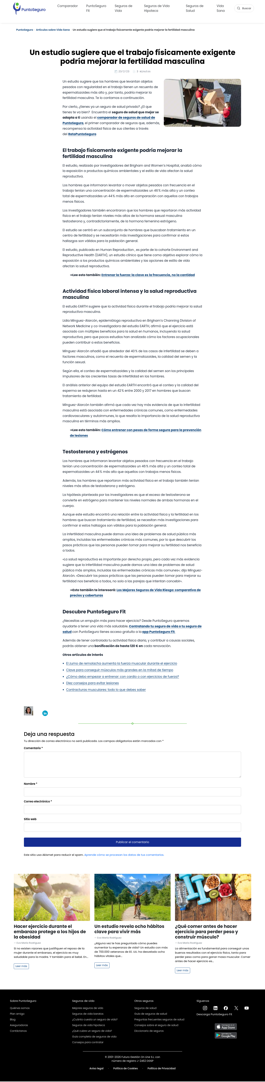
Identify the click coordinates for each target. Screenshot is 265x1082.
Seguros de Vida (123, 7)
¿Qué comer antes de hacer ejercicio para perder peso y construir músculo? (206, 932)
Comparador (67, 5)
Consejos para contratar (87, 1043)
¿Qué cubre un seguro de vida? (92, 1031)
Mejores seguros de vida (87, 1008)
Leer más (21, 967)
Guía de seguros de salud (150, 1014)
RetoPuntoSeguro (82, 134)
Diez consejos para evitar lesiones (92, 683)
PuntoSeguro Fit (96, 7)
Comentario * (33, 749)
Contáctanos (18, 1031)
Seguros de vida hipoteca (88, 1026)
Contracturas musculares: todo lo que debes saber (106, 690)
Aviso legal (96, 1069)
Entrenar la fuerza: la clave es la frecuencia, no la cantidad (148, 275)
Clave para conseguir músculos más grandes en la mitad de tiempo (119, 670)
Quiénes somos (20, 1008)
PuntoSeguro (24, 30)
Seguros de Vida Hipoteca (157, 7)
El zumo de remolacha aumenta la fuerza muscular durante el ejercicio (121, 664)
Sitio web (30, 820)
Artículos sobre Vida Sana (53, 30)
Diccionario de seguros (149, 1031)
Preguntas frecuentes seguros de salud (159, 1020)
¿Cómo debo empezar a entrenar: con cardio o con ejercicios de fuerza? (122, 677)
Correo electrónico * (38, 802)
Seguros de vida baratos (87, 1014)
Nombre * (30, 784)
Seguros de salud (145, 1008)
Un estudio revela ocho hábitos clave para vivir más (129, 929)
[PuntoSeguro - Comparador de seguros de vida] (29, 7)
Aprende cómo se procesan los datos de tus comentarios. (124, 855)
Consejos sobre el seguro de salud (156, 1026)
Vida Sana (221, 7)
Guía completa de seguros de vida (94, 1037)
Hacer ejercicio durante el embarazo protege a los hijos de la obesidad (50, 932)
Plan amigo (17, 1014)
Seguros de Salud (195, 7)
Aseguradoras (19, 1026)
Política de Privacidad (162, 1069)
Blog (12, 1020)
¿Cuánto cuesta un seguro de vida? (95, 1020)
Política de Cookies (125, 1069)
